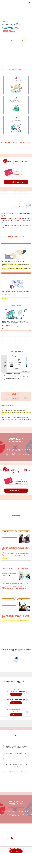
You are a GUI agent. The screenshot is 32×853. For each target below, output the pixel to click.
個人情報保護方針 (18, 830)
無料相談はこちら (16, 182)
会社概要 (12, 830)
